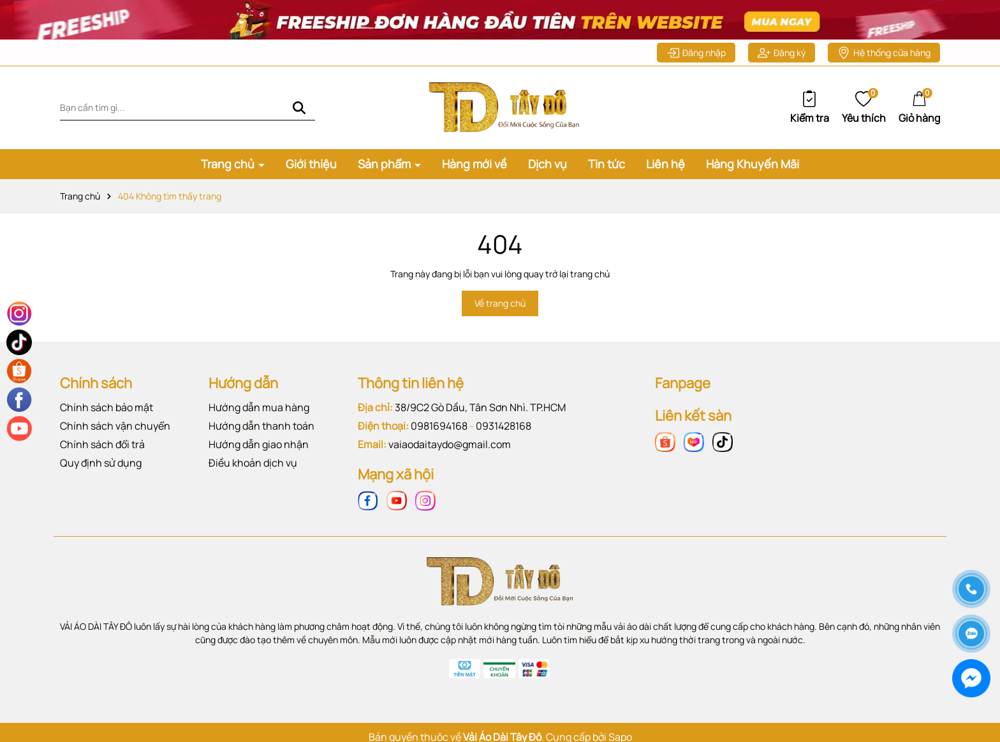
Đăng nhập (696, 53)
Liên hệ (665, 163)
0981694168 (439, 426)
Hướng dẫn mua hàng (259, 407)
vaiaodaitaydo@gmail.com (449, 444)
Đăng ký (781, 53)
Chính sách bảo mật (106, 407)
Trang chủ (229, 163)
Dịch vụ (547, 163)
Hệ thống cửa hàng (883, 53)
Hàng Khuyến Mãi (752, 163)
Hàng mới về (474, 163)
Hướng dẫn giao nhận (259, 444)
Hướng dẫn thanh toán (261, 426)
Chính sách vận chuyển (115, 426)
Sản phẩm (385, 163)
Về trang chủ (500, 303)
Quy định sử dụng (101, 463)
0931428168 (503, 426)
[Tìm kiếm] (299, 107)
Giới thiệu (311, 163)
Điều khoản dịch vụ (253, 463)
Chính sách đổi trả (102, 444)
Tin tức (606, 163)
